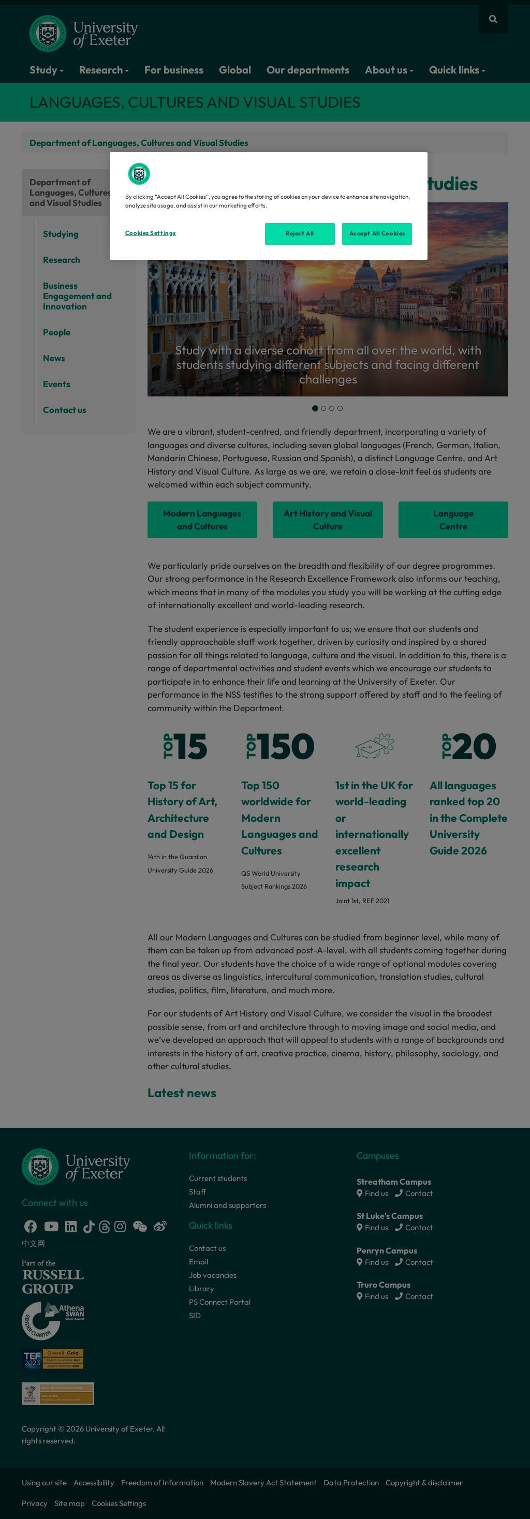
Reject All (300, 233)
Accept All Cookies (377, 233)
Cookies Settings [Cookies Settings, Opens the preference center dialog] (150, 233)
